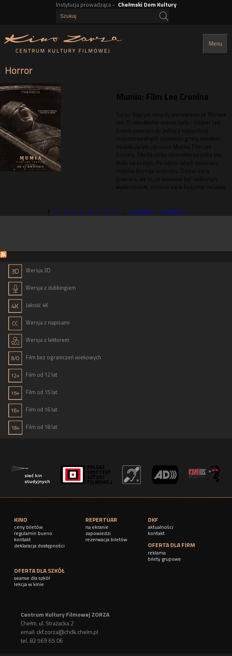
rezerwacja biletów (106, 539)
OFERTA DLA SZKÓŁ (39, 570)
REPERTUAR (101, 519)
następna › (143, 211)
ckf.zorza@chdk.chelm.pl (67, 631)
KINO (20, 519)
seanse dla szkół (32, 578)
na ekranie (97, 527)
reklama (157, 553)
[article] (116, 141)
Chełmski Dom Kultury (147, 4)
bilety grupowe (164, 559)
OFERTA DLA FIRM (171, 544)
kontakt (22, 539)
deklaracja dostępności (39, 545)
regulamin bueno (33, 533)
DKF (153, 519)
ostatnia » (173, 211)
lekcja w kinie (29, 584)
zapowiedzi (98, 533)
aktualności (160, 527)
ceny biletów (28, 527)
